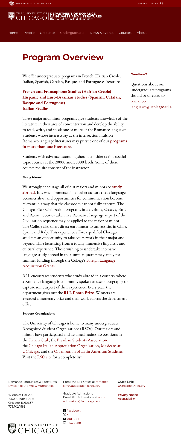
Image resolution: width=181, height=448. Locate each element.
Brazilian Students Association (82, 340)
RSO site (44, 357)
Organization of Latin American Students (88, 351)
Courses (125, 33)
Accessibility (126, 399)
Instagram (74, 422)
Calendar (142, 3)
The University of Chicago (33, 3)
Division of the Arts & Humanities (31, 385)
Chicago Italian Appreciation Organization (63, 345)
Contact (153, 3)
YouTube (73, 418)
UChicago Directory (131, 385)
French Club (38, 340)
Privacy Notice (128, 395)
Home (13, 33)
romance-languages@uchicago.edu (151, 103)
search (162, 3)
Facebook (74, 410)
